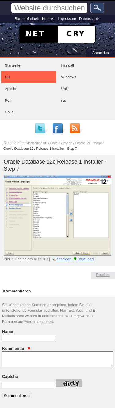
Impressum (67, 19)
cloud (9, 112)
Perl (8, 100)
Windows (68, 77)
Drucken (103, 275)
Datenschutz (89, 19)
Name (7, 331)
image (67, 143)
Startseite (13, 65)
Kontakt (48, 19)
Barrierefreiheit (27, 19)
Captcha (10, 376)
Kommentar (16, 348)
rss (63, 100)
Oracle (55, 143)
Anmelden (100, 53)
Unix (65, 89)
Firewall (67, 65)
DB (7, 77)
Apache (11, 89)
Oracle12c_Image (88, 143)
